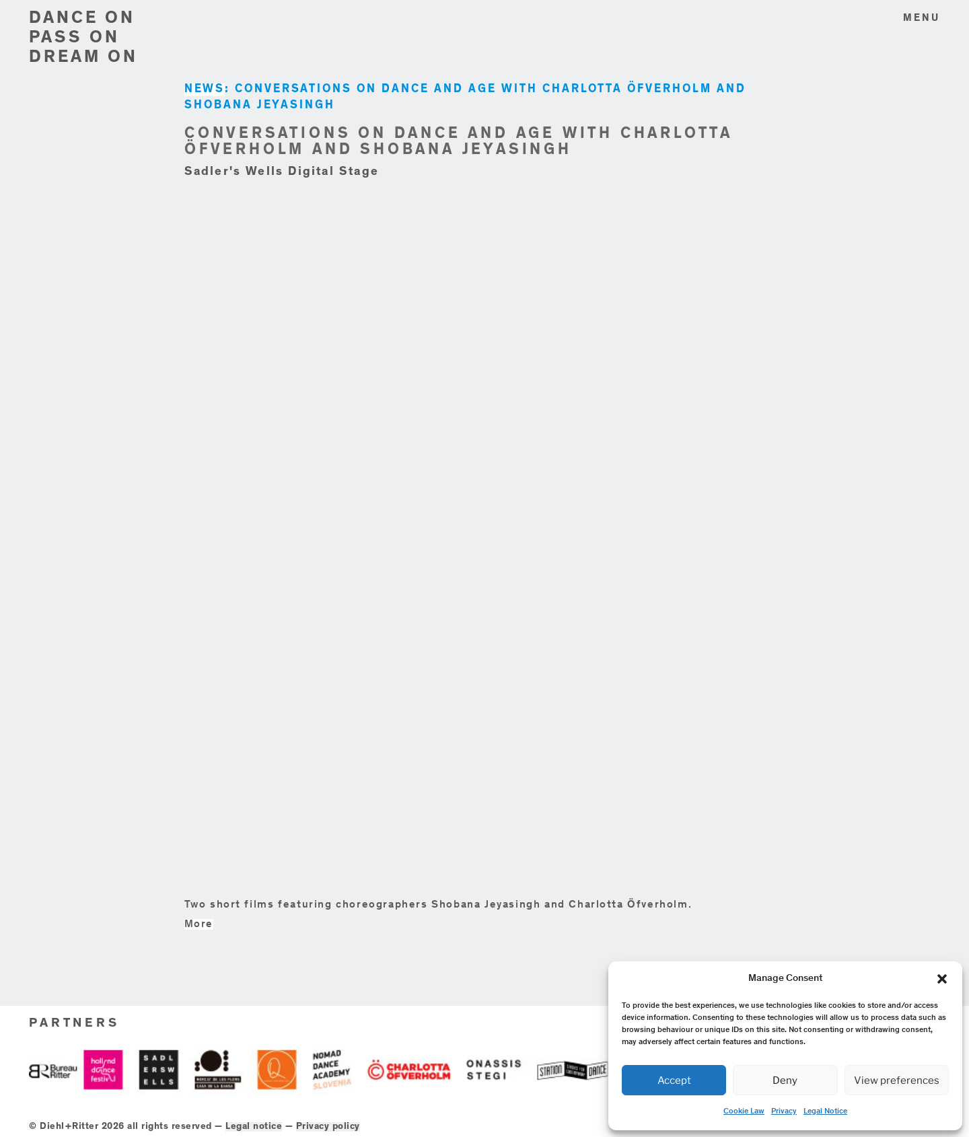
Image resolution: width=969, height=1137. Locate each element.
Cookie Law (743, 1111)
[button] (942, 979)
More (198, 924)
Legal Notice (825, 1111)
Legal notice (253, 1127)
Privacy (784, 1111)
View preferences (896, 1080)
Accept (674, 1080)
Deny (785, 1080)
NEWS (204, 89)
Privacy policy (328, 1127)
